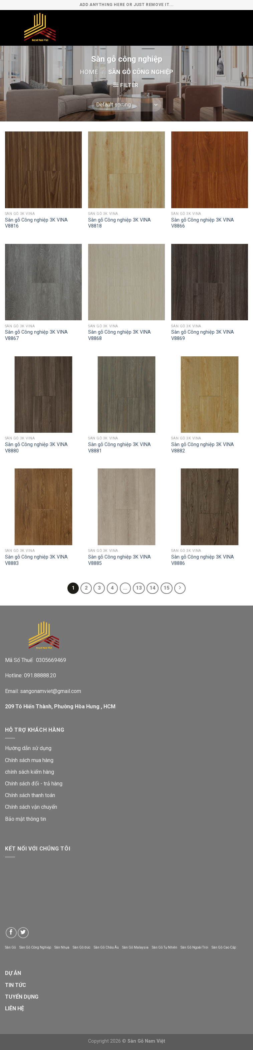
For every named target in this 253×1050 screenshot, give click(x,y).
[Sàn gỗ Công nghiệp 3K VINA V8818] (126, 169)
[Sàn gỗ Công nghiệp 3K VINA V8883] (43, 506)
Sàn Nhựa (61, 947)
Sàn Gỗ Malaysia (135, 947)
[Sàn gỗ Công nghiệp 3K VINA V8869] (209, 282)
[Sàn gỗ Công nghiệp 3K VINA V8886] (209, 506)
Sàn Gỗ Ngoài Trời (194, 947)
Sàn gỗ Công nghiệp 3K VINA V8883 (36, 560)
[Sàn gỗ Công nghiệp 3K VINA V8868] (126, 282)
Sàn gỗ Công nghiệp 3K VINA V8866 (202, 223)
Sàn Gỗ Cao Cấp (224, 947)
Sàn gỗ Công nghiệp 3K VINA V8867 (36, 335)
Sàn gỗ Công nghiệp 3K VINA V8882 (202, 448)
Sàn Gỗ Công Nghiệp (35, 947)
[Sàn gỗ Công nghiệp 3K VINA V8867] (43, 282)
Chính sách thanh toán (30, 795)
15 (167, 588)
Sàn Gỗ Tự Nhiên (164, 947)
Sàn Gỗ (10, 947)
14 (153, 588)
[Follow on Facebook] (11, 932)
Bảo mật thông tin (25, 819)
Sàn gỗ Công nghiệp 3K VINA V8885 (119, 560)
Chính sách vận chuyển (31, 807)
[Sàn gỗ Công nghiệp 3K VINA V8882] (209, 394)
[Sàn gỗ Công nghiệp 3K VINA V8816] (43, 169)
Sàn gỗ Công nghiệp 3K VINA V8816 (36, 223)
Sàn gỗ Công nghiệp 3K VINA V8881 (119, 448)
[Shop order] (126, 104)
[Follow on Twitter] (23, 932)
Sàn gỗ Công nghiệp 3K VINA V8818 (119, 223)
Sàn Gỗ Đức (81, 947)
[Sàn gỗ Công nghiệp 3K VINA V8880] (43, 394)
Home (89, 71)
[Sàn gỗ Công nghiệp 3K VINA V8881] (126, 394)
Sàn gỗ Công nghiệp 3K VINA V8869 (202, 335)
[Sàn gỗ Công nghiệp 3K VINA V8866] (209, 169)
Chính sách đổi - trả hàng (33, 783)
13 (139, 588)
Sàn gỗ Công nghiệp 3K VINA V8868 (119, 335)
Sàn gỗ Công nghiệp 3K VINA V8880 (36, 448)
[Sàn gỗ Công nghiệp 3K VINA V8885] (126, 506)
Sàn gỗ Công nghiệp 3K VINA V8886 (202, 560)
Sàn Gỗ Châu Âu (106, 947)
